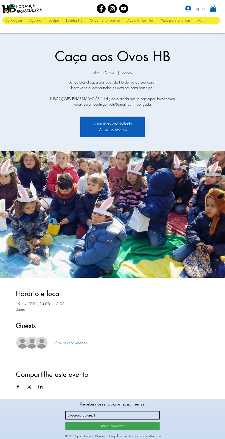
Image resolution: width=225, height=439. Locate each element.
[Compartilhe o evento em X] (29, 387)
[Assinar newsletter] (112, 426)
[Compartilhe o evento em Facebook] (18, 387)
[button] (213, 8)
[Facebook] (101, 8)
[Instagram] (112, 8)
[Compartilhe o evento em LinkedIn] (40, 387)
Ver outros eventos (112, 129)
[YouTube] (123, 8)
